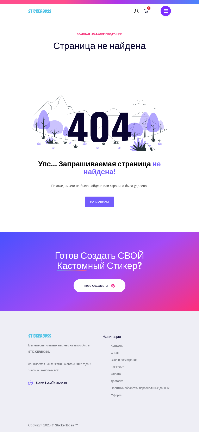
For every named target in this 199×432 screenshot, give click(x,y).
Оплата (116, 374)
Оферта (116, 395)
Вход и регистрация (124, 360)
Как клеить (118, 367)
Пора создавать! (99, 285)
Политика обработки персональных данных (140, 388)
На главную (99, 201)
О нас (115, 352)
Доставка (117, 381)
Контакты (117, 345)
